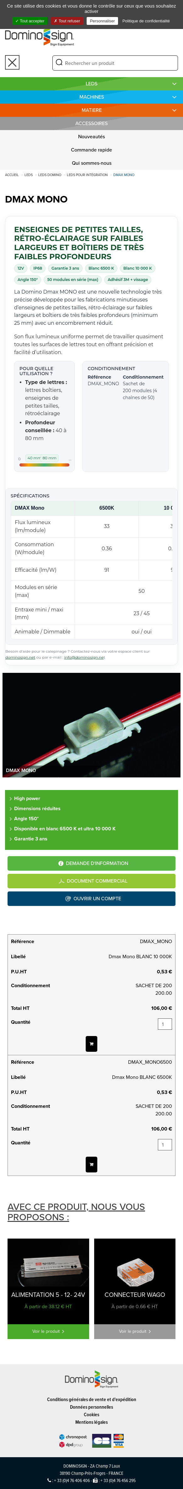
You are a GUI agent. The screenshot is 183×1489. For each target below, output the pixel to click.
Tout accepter (29, 21)
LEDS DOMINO (49, 174)
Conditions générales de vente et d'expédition (91, 1399)
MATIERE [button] (92, 110)
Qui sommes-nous (91, 163)
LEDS (28, 174)
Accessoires (91, 123)
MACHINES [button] (91, 96)
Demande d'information (97, 863)
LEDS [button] (91, 83)
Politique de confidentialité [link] (146, 21)
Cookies (91, 1414)
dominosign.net (20, 657)
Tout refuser (67, 21)
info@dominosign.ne (84, 657)
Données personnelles (91, 1407)
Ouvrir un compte (97, 898)
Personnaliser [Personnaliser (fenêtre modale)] (102, 21)
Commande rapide (91, 149)
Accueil (12, 174)
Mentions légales (91, 1422)
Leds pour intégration (87, 174)
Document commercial (97, 881)
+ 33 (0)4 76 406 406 (72, 1480)
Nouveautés (91, 136)
